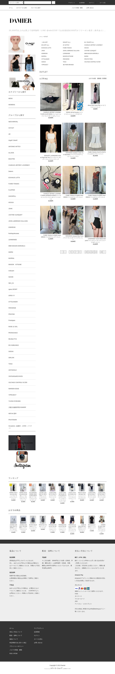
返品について (14, 639)
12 (93, 252)
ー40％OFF (45, 42)
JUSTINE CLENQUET (90, 50)
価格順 (99, 78)
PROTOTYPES (88, 59)
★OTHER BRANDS (68, 64)
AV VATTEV (66, 45)
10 (86, 252)
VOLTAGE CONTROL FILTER (92, 62)
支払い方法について (16, 632)
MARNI (86, 56)
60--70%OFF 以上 (89, 42)
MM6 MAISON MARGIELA (91, 53)
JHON (43, 50)
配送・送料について (16, 635)
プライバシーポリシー (17, 646)
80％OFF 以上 (45, 45)
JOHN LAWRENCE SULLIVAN (71, 50)
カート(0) (101, 2)
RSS (11, 653)
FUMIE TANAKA (67, 48)
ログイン (90, 2)
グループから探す (34, 8)
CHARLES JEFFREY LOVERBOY (93, 45)
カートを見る (38, 639)
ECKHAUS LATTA (46, 48)
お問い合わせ (89, 8)
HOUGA (86, 48)
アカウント (70, 2)
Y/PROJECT (45, 64)
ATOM (15, 653)
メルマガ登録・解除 (76, 8)
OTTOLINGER (45, 59)
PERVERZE (66, 59)
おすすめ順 (92, 78)
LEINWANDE (66, 53)
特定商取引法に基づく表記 (18, 642)
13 (96, 252)
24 (101, 252)
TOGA (64, 62)
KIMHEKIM (44, 53)
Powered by (57, 668)
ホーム (11, 8)
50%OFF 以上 (66, 42)
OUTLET (46, 36)
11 (89, 252)
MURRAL (44, 56)
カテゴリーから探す (20, 8)
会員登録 (81, 2)
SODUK (44, 62)
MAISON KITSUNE (68, 56)
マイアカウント (39, 628)
